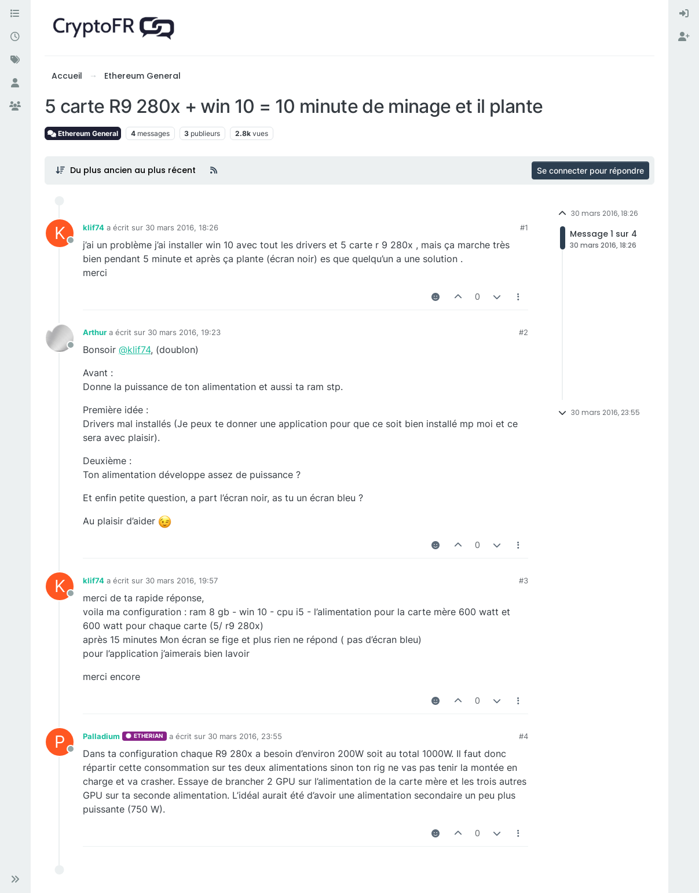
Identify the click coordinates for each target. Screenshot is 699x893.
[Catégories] (15, 14)
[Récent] (15, 37)
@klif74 (135, 349)
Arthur (95, 332)
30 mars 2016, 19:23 (184, 332)
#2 (523, 332)
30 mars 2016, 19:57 (181, 580)
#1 (524, 227)
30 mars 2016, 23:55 (245, 736)
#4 (523, 736)
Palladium (101, 736)
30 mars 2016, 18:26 (181, 227)
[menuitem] (684, 14)
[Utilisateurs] (15, 83)
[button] (15, 879)
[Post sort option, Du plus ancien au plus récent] (125, 170)
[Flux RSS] (214, 170)
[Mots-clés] (15, 60)
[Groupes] (15, 106)
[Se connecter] (684, 14)
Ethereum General (82, 133)
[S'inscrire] (684, 37)
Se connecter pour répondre (590, 170)
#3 (523, 580)
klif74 (93, 227)
